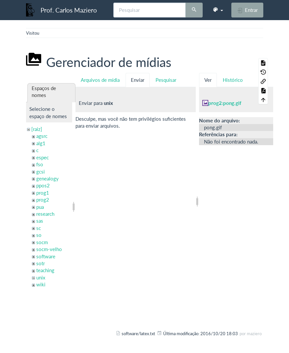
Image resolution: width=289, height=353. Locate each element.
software (45, 256)
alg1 (40, 143)
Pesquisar (166, 80)
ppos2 (43, 185)
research (45, 214)
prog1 (42, 193)
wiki (40, 284)
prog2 (42, 200)
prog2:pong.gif (224, 103)
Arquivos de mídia (100, 80)
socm (42, 242)
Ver (208, 80)
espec (42, 157)
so (39, 235)
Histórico (233, 80)
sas (39, 221)
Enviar (137, 80)
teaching (45, 270)
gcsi (40, 172)
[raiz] (36, 129)
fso (39, 164)
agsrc (41, 136)
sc (38, 228)
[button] (218, 10)
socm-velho (49, 249)
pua (40, 207)
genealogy (47, 178)
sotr (40, 263)
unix (40, 277)
